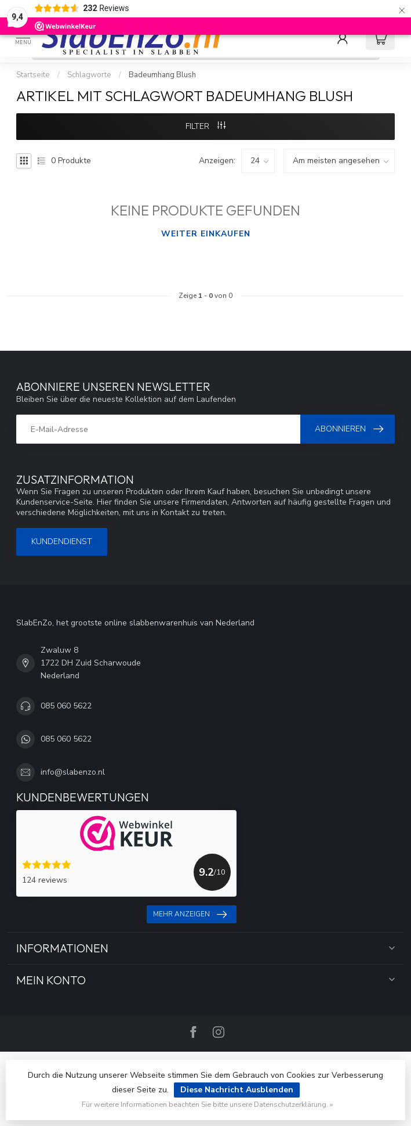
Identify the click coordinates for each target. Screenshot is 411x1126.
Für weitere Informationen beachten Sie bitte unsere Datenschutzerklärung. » (207, 1104)
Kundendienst (61, 541)
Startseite (33, 75)
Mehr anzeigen (190, 914)
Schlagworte (89, 75)
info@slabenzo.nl (73, 772)
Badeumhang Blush (162, 75)
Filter (205, 126)
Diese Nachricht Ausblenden (236, 1089)
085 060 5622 (66, 705)
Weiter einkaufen (205, 233)
